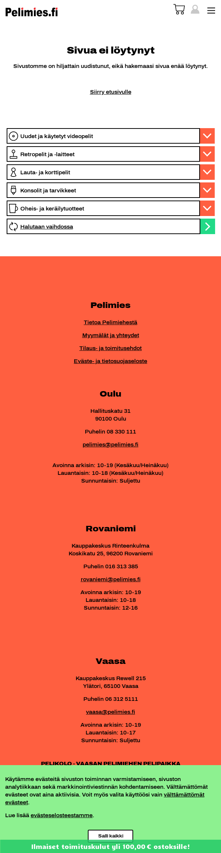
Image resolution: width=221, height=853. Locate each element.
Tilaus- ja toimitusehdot (110, 348)
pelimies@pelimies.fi (110, 445)
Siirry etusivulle (110, 92)
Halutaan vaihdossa (46, 227)
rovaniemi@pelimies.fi (111, 579)
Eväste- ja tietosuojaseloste (110, 361)
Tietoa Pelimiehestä (110, 322)
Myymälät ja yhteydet (110, 335)
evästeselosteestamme (62, 815)
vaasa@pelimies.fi (110, 712)
